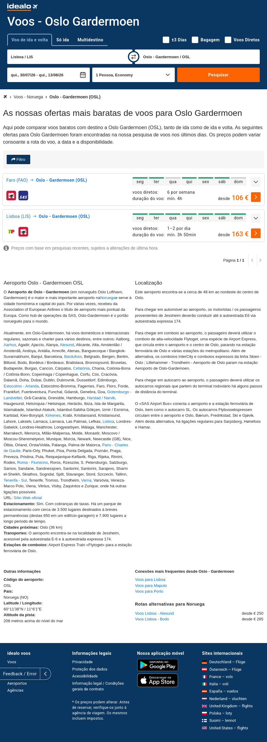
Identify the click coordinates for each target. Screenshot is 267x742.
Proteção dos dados (89, 669)
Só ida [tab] (62, 39)
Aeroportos (17, 683)
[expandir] (256, 182)
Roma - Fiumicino (32, 462)
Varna (86, 480)
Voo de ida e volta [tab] (29, 39)
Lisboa (108, 421)
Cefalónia (81, 368)
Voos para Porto (149, 591)
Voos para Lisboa (150, 579)
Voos (11, 662)
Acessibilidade (85, 676)
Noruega (107, 297)
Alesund (67, 344)
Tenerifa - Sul (15, 480)
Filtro (20, 159)
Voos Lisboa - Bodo (152, 619)
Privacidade (82, 662)
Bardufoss (73, 356)
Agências (15, 690)
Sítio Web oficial (28, 497)
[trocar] (133, 56)
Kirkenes (52, 415)
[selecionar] (256, 197)
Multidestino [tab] (90, 39)
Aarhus (10, 344)
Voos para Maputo (151, 585)
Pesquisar (218, 74)
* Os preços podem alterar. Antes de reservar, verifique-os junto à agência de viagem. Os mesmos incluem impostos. (100, 710)
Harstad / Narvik (101, 398)
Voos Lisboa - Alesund (154, 613)
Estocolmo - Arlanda (21, 386)
